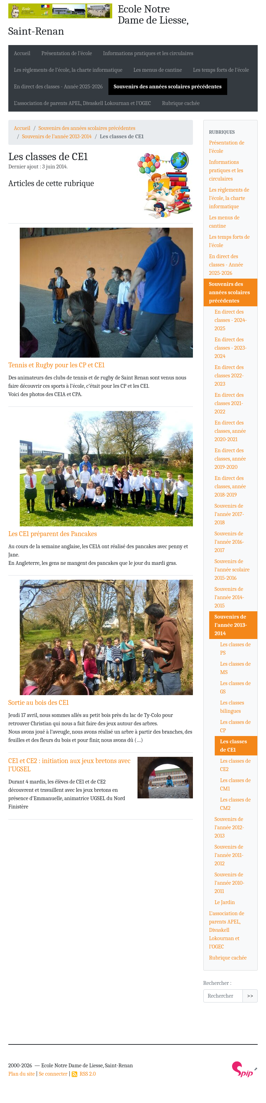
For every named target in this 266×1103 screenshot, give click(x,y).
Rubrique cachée (181, 103)
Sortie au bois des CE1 (38, 703)
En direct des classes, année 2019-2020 (230, 458)
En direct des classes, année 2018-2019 (230, 486)
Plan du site (21, 1074)
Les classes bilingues (232, 707)
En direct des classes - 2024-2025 (231, 320)
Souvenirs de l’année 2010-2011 (230, 883)
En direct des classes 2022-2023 (229, 375)
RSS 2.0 (84, 1074)
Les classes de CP (235, 726)
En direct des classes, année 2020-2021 (230, 431)
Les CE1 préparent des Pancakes (52, 534)
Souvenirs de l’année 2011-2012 (229, 855)
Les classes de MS (235, 668)
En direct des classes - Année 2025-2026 (58, 87)
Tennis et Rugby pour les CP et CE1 (56, 365)
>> (250, 996)
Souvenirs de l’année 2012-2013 (229, 827)
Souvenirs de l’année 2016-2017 (229, 542)
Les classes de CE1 (233, 745)
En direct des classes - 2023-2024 (231, 347)
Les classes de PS (235, 648)
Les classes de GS (235, 687)
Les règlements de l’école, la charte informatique (68, 70)
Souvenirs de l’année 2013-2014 (57, 136)
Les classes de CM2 (235, 804)
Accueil (22, 53)
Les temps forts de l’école (221, 70)
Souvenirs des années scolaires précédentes (168, 87)
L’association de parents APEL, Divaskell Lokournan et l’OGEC (82, 103)
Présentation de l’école (67, 53)
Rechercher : (217, 983)
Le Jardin (225, 902)
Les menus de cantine (157, 70)
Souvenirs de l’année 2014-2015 (230, 597)
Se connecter (53, 1074)
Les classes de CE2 (235, 765)
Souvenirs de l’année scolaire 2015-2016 (232, 569)
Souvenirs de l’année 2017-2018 (229, 514)
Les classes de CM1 (235, 784)
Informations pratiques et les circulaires (148, 53)
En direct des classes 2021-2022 (229, 403)
